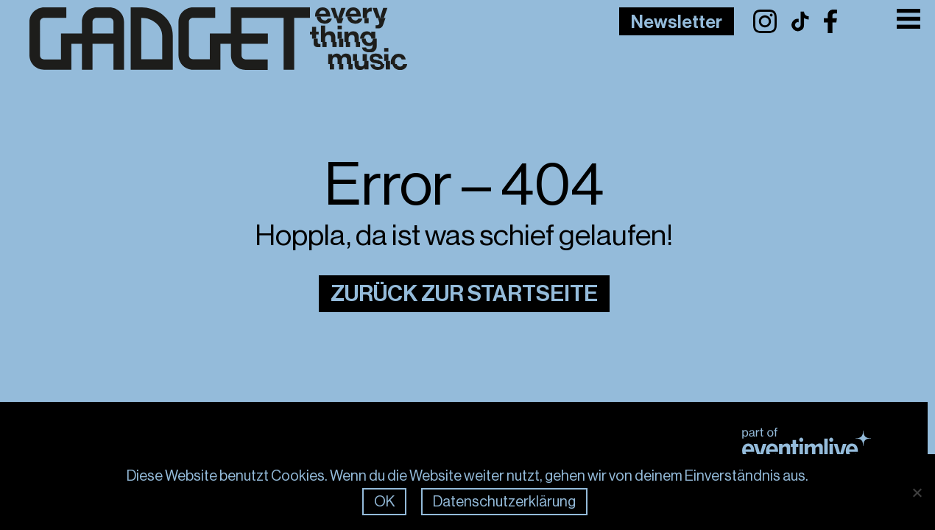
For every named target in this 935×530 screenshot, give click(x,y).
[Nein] (916, 492)
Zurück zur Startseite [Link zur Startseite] (464, 293)
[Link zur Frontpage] (195, 39)
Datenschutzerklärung (504, 501)
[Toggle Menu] (909, 19)
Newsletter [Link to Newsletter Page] (676, 22)
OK (384, 501)
